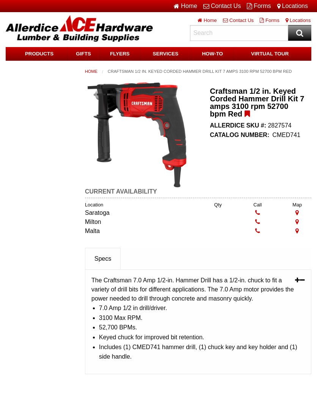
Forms (259, 6)
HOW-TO (212, 54)
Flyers (119, 54)
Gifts (83, 54)
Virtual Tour (270, 54)
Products (39, 54)
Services (165, 54)
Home (91, 71)
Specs (102, 258)
